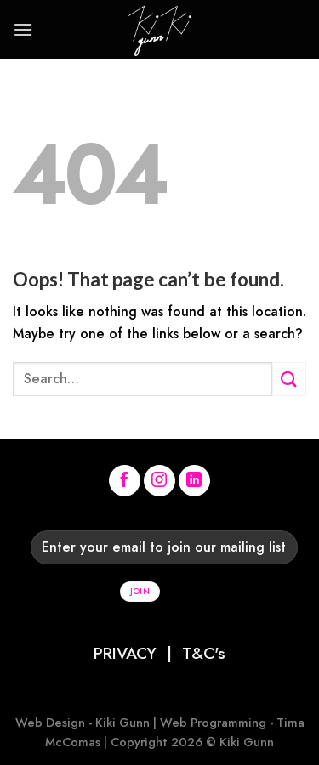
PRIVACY (125, 653)
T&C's (203, 653)
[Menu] (23, 29)
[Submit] (289, 378)
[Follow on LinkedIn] (195, 481)
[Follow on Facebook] (125, 481)
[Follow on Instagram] (160, 481)
